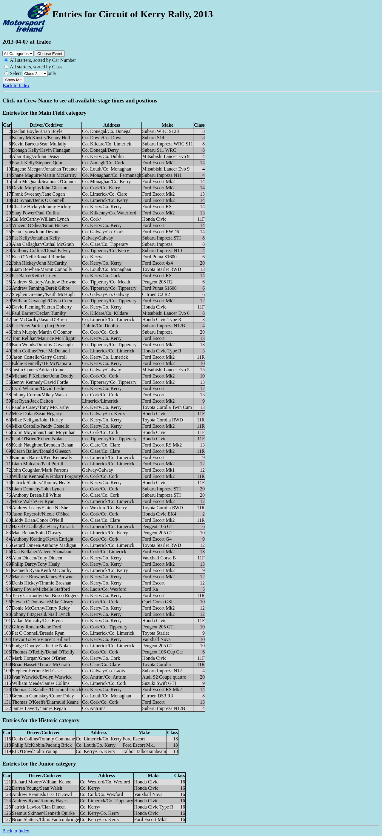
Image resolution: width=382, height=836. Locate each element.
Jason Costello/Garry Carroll (39, 357)
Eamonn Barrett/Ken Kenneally (42, 457)
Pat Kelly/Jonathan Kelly (36, 237)
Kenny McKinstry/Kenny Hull (41, 137)
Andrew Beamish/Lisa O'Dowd (42, 794)
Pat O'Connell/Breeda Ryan (38, 633)
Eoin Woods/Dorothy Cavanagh (42, 344)
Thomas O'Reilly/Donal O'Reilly (43, 651)
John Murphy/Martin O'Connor (42, 332)
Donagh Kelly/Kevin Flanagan (41, 150)
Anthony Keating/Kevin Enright (42, 539)
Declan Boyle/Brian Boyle (37, 131)
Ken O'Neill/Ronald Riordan (39, 256)
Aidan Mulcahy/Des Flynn (37, 620)
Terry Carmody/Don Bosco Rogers (45, 595)
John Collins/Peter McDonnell (41, 350)
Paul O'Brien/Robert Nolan (38, 438)
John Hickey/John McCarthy (39, 263)
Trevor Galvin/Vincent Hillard (41, 639)
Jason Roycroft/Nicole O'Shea (41, 513)
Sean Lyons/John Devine (35, 231)
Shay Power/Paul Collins (36, 212)
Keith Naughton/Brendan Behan (42, 444)
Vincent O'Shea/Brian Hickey (40, 225)
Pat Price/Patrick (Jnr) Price (38, 325)
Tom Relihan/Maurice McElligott (44, 338)
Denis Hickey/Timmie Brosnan (41, 582)
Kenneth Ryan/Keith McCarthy (42, 570)
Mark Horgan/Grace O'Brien (39, 658)
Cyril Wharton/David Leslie (38, 388)
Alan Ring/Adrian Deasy (35, 156)
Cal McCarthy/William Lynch (40, 219)
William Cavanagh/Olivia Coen (42, 300)
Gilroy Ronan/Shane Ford (36, 626)
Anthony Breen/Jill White (36, 495)
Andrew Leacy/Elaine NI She (40, 507)
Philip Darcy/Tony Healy (36, 564)
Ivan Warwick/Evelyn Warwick (42, 676)
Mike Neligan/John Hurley (37, 419)
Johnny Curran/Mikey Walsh (39, 394)
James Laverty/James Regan (39, 708)
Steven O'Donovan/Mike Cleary (42, 601)
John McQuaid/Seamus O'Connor (44, 181)
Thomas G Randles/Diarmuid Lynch (46, 689)
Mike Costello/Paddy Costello (41, 426)
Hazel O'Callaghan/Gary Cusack (43, 526)
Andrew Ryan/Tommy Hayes (40, 800)
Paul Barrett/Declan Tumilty (39, 313)
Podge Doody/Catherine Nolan (41, 645)
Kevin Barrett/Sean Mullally (39, 143)
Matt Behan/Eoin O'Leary (36, 532)
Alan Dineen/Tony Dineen (37, 557)
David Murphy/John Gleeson (39, 187)
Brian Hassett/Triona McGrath (41, 664)
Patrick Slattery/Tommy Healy (41, 482)
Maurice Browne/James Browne (42, 576)
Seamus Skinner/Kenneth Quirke (43, 813)
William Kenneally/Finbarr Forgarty (46, 476)
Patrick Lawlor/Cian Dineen (39, 806)
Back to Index (16, 85)
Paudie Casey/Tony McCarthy (41, 407)
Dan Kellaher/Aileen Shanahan (41, 551)
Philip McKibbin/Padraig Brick (42, 745)
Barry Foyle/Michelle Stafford (41, 589)
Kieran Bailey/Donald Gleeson (41, 451)
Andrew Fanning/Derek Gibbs (41, 288)
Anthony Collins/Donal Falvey (41, 250)
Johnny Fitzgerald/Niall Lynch (41, 614)
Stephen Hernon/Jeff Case (37, 670)
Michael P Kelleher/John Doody (42, 375)
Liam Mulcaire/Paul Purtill (37, 463)
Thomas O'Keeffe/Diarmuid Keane (45, 702)
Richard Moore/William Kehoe (41, 781)
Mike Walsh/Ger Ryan (33, 501)
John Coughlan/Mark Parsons (40, 470)
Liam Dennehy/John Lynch (38, 488)
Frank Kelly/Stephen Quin (37, 162)
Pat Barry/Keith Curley (34, 275)
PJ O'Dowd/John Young (35, 751)
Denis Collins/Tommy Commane (43, 738)
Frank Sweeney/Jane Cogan (38, 194)
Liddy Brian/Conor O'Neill (38, 520)
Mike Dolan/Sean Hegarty (37, 413)
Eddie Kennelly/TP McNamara (41, 363)
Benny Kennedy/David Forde (40, 382)
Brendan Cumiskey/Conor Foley (43, 695)
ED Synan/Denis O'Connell (38, 200)
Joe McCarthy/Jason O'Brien (39, 319)
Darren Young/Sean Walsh (37, 788)
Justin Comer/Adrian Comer (39, 369)
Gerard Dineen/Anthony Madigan (44, 545)
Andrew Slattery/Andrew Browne (44, 281)
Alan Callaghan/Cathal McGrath (43, 244)
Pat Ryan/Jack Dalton (32, 401)
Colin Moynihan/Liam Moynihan (44, 432)
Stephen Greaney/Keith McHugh (43, 294)
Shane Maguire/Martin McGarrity (44, 175)
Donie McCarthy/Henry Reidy (41, 607)
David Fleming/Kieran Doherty (42, 306)
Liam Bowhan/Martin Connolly (42, 269)
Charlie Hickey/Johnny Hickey (41, 206)
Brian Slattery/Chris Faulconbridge (45, 819)
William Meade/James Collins (41, 683)
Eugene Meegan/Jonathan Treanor (44, 168)
